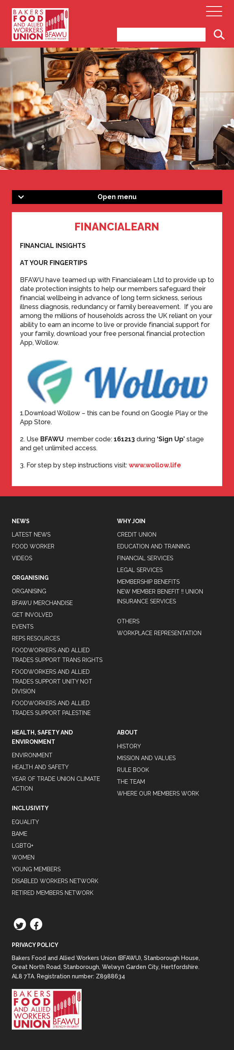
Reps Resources (36, 638)
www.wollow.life (155, 465)
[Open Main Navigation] (214, 13)
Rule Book (133, 770)
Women (23, 857)
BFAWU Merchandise (42, 603)
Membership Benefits (148, 582)
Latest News (31, 534)
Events (22, 626)
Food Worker (33, 546)
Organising (29, 591)
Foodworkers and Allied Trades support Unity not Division (52, 682)
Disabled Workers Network (55, 881)
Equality (25, 822)
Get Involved (32, 615)
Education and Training (153, 546)
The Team (131, 781)
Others (128, 621)
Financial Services (145, 558)
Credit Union (136, 534)
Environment (32, 755)
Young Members (36, 869)
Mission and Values (146, 758)
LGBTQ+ (22, 845)
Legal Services (139, 570)
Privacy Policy (35, 945)
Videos (22, 558)
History (129, 746)
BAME (19, 834)
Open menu (117, 197)
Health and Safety (40, 767)
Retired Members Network (52, 893)
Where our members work (158, 793)
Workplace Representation (159, 633)
